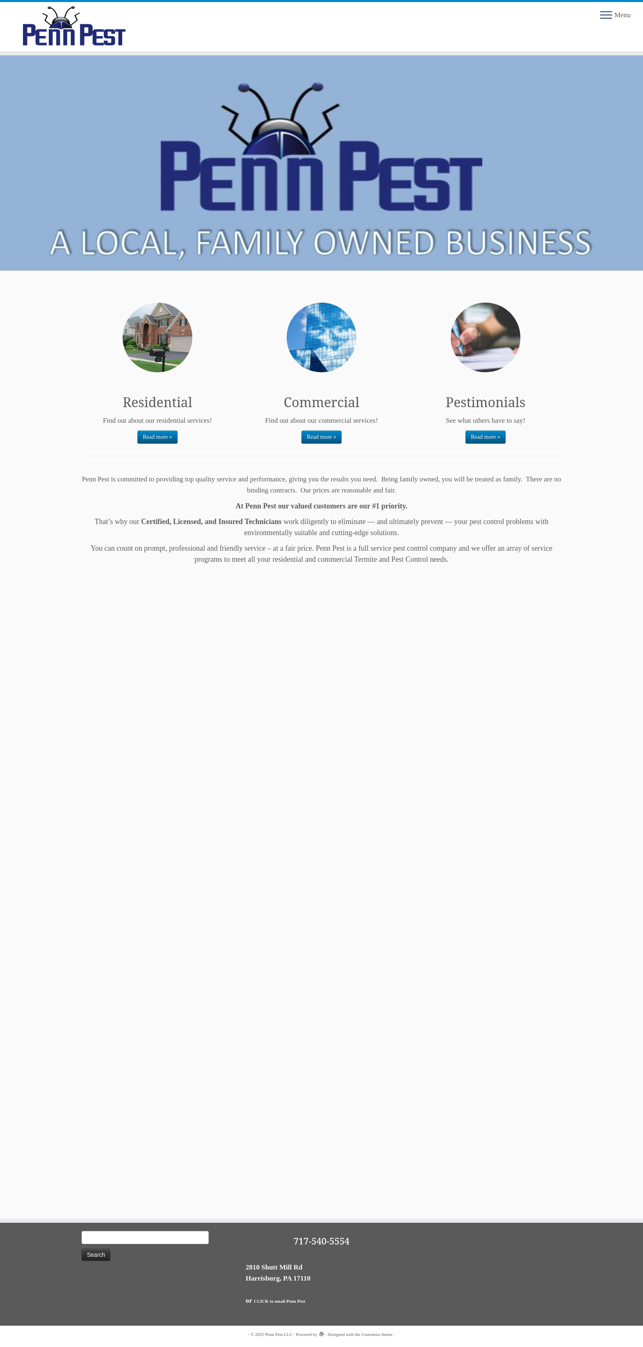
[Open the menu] (606, 15)
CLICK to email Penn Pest (279, 1301)
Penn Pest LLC (279, 1334)
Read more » (157, 437)
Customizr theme (377, 1334)
